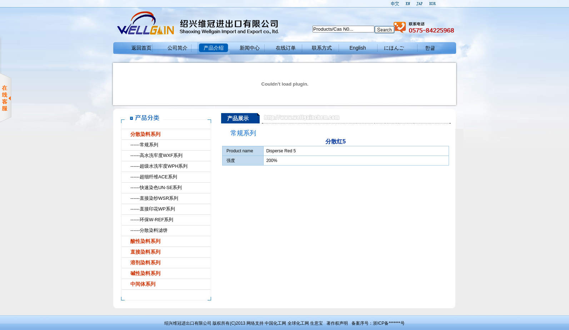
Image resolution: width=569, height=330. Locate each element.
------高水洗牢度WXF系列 (156, 155)
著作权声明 (337, 323)
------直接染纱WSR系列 (154, 198)
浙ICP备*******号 (389, 323)
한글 (430, 48)
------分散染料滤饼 (149, 230)
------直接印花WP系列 (152, 209)
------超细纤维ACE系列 (153, 176)
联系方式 (322, 48)
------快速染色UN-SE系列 (156, 187)
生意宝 (316, 323)
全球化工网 (298, 323)
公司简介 (178, 48)
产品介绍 (214, 48)
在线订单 (286, 48)
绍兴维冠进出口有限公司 (187, 323)
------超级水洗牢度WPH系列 (159, 166)
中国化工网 (275, 323)
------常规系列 (144, 144)
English (358, 48)
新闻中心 (250, 48)
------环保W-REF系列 (151, 219)
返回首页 (141, 48)
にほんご (394, 48)
